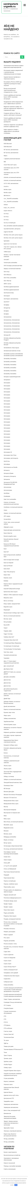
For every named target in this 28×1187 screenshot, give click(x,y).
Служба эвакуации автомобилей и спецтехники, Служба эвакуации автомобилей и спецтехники (13, 989)
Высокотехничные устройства (12, 1155)
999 (5, 162)
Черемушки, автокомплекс (11, 1104)
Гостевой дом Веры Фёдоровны (12, 643)
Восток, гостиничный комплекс (12, 616)
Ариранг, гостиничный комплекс (12, 513)
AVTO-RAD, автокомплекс (11, 183)
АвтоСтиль (7, 461)
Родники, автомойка (9, 941)
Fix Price (6, 214)
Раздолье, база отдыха (10, 916)
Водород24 (7, 610)
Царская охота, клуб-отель (11, 1095)
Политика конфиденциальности (12, 898)
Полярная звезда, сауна (10, 901)
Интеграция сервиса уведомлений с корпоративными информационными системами (13, 72)
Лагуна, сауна (7, 765)
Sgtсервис (6, 241)
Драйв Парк (7, 698)
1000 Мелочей (8, 143)
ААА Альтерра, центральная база (13, 265)
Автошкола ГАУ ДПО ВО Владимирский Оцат (10, 483)
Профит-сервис (8, 907)
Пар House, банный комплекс (12, 872)
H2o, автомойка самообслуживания (13, 226)
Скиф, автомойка (8, 985)
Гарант (6, 628)
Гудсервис (6, 658)
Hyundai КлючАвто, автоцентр (12, 229)
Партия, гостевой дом (10, 881)
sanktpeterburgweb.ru (11, 5)
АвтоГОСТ (6, 302)
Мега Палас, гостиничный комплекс (13, 822)
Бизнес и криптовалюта (10, 1152)
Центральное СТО (9, 1098)
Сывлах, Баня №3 (9, 1034)
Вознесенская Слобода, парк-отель (13, 613)
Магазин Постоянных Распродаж (13, 794)
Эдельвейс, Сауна (9, 1128)
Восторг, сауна (8, 619)
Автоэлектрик (7, 487)
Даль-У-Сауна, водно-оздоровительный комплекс (11, 662)
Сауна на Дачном (8, 954)
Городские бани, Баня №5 (11, 640)
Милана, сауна (8, 834)
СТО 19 (6, 1022)
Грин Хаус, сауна (8, 652)
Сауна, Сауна (7, 961)
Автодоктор (7, 308)
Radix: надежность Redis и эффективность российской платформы (11, 131)
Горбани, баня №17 (9, 637)
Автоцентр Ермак (8, 473)
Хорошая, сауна (8, 1084)
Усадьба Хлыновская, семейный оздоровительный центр (13, 1074)
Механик (6, 831)
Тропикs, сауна (8, 1058)
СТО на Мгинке (8, 1028)
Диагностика (7, 680)
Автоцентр (7, 470)
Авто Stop (6, 272)
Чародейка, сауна (8, 1101)
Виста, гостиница (8, 601)
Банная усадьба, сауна (10, 536)
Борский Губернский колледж (12, 589)
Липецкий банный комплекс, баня (13, 782)
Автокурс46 (7, 335)
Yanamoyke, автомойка (10, 262)
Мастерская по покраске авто (12, 813)
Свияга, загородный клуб (10, 970)
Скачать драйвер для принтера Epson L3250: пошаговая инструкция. (12, 97)
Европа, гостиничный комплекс (12, 709)
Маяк (5, 816)
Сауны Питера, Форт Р (10, 967)
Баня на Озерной (8, 563)
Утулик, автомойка (9, 1078)
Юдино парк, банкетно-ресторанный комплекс (10, 1135)
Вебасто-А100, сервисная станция (13, 595)
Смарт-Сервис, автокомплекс (12, 999)
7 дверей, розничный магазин (12, 159)
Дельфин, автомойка (9, 677)
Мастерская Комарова (10, 810)
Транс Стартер (8, 1055)
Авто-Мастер (7, 281)
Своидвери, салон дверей (11, 973)
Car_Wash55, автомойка (11, 198)
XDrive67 (6, 259)
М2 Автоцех (7, 788)
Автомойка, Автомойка (10, 358)
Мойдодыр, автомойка (10, 837)
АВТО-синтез (7, 284)
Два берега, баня (8, 669)
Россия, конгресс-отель (10, 944)
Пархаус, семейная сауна (11, 884)
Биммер (6, 581)
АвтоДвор (6, 305)
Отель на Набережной (10, 869)
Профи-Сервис (8, 904)
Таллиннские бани (9, 1037)
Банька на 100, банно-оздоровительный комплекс (11, 545)
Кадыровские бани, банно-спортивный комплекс (11, 741)
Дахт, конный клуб (9, 666)
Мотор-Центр (7, 843)
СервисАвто (7, 979)
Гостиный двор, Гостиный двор (12, 649)
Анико (5, 510)
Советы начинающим (9, 1169)
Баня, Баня (7, 569)
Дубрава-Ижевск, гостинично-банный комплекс (12, 702)
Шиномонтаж (7, 1113)
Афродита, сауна (8, 527)
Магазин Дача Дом (9, 791)
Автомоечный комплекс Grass (12, 351)
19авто (5, 156)
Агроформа (7, 496)
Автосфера (7, 464)
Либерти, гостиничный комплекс (12, 779)
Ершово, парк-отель (9, 712)
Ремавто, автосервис (9, 932)
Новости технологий (9, 1163)
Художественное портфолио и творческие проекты (12, 78)
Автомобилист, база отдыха (11, 348)
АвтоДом (6, 311)
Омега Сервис (8, 860)
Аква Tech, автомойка (10, 499)
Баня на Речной (8, 566)
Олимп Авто (7, 857)
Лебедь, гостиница (9, 776)
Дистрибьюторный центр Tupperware (10, 690)
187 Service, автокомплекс (11, 150)
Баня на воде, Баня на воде (11, 560)
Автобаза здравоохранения (11, 287)
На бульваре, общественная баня (13, 846)
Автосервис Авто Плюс (10, 455)
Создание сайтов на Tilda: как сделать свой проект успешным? (13, 114)
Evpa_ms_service (9, 207)
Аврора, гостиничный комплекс (12, 268)
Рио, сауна (7, 938)
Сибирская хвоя (8, 982)
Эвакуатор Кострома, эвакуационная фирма (10, 1117)
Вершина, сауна (8, 598)
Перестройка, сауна (9, 887)
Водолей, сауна (8, 607)
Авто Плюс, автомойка (10, 278)
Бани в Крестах (8, 533)
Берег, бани (7, 575)
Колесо (6, 753)
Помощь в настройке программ (12, 1166)
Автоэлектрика (8, 490)
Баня (5, 549)
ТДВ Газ (6, 1043)
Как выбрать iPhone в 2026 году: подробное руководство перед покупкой (13, 83)
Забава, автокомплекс (10, 718)
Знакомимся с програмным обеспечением (11, 1159)
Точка (5, 1052)
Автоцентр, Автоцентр (10, 476)
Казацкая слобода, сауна (10, 745)
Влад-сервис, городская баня (12, 604)
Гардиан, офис (8, 631)
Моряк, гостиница (8, 840)
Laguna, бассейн (8, 232)
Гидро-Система (8, 634)
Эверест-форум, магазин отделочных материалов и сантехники (11, 1123)
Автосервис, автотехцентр (11, 458)
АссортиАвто (7, 519)
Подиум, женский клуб (10, 895)
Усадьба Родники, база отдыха (12, 1070)
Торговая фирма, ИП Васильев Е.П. (13, 1049)
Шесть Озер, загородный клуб (12, 1110)
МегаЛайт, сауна (8, 825)
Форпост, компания (9, 1081)
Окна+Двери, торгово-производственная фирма (11, 853)
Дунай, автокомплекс (9, 706)
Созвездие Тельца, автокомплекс (13, 1002)
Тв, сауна (6, 1040)
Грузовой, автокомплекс (10, 655)
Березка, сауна (8, 578)
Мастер (6, 807)
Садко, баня (7, 951)
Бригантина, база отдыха (10, 592)
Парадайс (6, 875)
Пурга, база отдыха (9, 910)
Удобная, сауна (8, 1061)
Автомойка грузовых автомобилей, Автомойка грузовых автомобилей (13, 354)
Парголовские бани (9, 878)
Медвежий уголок (8, 828)
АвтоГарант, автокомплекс (11, 299)
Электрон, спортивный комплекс (13, 1131)
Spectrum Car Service (10, 244)
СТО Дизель (7, 1025)
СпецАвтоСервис (8, 1008)
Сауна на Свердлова (9, 958)
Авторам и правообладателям (12, 377)
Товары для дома (8, 1046)
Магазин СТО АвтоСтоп (10, 797)
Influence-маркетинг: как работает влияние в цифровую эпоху (13, 125)
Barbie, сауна (7, 189)
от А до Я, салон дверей (10, 866)
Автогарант (7, 296)
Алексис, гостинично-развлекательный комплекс (11, 503)
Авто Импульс (7, 275)
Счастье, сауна (8, 1031)
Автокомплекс (7, 317)
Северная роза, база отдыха (11, 976)
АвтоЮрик (6, 493)
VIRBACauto (7, 252)
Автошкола (7, 479)
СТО (5, 1016)
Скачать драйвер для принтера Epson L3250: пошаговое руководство (12, 120)
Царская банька (8, 1092)
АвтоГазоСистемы (9, 293)
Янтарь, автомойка (9, 1139)
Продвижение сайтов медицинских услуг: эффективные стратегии (13, 102)
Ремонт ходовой (8, 935)
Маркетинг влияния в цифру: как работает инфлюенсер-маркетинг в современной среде (13, 108)
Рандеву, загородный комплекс (12, 919)
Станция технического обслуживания (10, 1012)
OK (16, 1185)
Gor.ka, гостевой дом (9, 223)
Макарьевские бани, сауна (11, 800)
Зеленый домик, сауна (10, 724)
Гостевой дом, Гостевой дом (11, 646)
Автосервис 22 (8, 452)
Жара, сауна (7, 715)
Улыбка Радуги (8, 1064)
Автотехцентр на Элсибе (10, 467)
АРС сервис (7, 516)
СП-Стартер (7, 1005)
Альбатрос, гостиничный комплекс (13, 507)
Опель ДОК (7, 863)
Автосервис (7, 383)
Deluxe (6, 204)
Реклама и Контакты (9, 929)
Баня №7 (6, 552)
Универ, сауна (7, 1067)
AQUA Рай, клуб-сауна (10, 165)
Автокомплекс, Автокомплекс (12, 320)
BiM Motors (7, 195)
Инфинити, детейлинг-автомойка (13, 732)
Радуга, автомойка (9, 913)
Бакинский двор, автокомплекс (12, 530)
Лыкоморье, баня (8, 785)
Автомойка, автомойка (10, 361)
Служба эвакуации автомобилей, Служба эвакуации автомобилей (13, 995)
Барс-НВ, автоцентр (9, 572)
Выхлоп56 (6, 625)
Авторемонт (7, 380)
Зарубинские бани (9, 721)
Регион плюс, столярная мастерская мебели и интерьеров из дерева (13, 924)
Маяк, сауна (7, 819)
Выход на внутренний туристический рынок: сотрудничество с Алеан (10, 90)
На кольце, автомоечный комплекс (13, 849)
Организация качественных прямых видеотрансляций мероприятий (13, 66)
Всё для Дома (7, 622)
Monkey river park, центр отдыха (13, 235)
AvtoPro (6, 186)
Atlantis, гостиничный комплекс (12, 177)
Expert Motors (8, 211)
